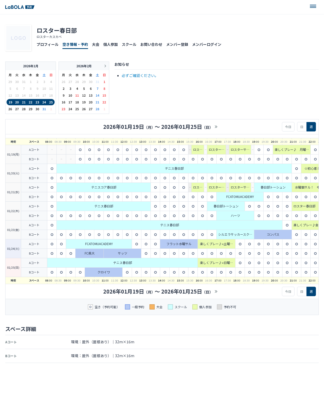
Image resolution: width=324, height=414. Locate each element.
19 (10, 102)
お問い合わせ (151, 44)
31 (44, 109)
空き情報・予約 (75, 44)
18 (77, 102)
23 (37, 102)
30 (37, 109)
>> (216, 126)
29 (30, 109)
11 (77, 95)
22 (30, 102)
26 (10, 109)
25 (51, 102)
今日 (288, 126)
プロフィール (48, 44)
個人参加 (110, 44)
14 (97, 95)
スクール (129, 44)
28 (24, 109)
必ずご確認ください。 (140, 75)
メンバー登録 (177, 44)
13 (90, 95)
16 (63, 102)
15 (104, 95)
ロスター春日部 (57, 30)
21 (24, 102)
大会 (95, 44)
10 (70, 95)
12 (84, 95)
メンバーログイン (206, 44)
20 (17, 102)
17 (70, 102)
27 (17, 109)
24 (44, 102)
